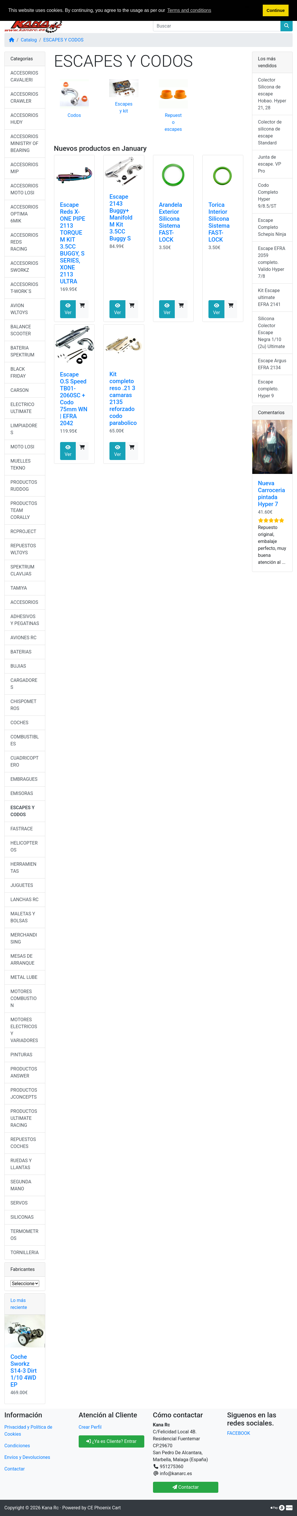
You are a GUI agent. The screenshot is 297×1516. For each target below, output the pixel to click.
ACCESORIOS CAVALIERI (24, 76)
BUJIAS (18, 666)
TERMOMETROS (24, 1235)
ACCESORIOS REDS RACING (24, 242)
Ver (67, 309)
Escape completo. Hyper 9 (268, 389)
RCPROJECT (23, 531)
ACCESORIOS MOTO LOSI (24, 189)
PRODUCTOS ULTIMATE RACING (23, 1118)
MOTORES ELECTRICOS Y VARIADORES (24, 1030)
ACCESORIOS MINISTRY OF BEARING (24, 143)
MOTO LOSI (22, 447)
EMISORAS (21, 793)
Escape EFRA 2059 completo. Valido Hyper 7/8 (271, 262)
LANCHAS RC (24, 899)
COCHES (19, 722)
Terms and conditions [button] (189, 10)
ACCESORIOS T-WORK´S (24, 288)
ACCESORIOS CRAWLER (24, 97)
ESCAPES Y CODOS (63, 40)
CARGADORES (23, 684)
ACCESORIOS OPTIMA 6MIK (24, 214)
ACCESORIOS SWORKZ (24, 266)
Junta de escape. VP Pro (269, 164)
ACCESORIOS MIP (24, 168)
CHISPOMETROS (23, 705)
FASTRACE (21, 829)
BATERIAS (20, 652)
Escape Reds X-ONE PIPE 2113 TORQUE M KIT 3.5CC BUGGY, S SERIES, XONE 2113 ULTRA (72, 243)
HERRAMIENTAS (23, 867)
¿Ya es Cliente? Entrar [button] (111, 1441)
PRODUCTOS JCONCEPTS (23, 1093)
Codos (74, 115)
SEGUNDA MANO (20, 1185)
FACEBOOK (238, 1433)
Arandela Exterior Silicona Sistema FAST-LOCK (170, 222)
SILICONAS (22, 1217)
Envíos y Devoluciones (27, 1457)
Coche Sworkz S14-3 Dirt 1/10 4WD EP (23, 1370)
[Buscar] (217, 25)
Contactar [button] (185, 1487)
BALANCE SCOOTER (20, 330)
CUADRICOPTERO (24, 761)
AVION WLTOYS (19, 309)
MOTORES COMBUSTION (23, 998)
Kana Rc (50, 1507)
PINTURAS (21, 1054)
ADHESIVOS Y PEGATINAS (24, 620)
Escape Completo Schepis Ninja (272, 227)
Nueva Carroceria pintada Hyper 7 (271, 494)
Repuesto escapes (173, 122)
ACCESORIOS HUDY (24, 119)
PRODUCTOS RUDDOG (23, 485)
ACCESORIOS (24, 602)
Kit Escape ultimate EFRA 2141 (269, 297)
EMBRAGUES (23, 779)
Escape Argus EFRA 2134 (272, 364)
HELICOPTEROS (24, 846)
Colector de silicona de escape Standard (270, 132)
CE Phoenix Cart (104, 1507)
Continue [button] (276, 10)
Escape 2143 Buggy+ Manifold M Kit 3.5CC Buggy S (120, 217)
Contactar (14, 1469)
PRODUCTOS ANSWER (23, 1072)
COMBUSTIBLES (24, 740)
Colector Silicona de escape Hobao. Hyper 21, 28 (272, 94)
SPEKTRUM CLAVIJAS (22, 570)
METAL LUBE (23, 977)
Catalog (29, 40)
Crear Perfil (90, 1427)
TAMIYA (18, 588)
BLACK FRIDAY (18, 372)
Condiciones (17, 1445)
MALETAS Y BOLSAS (22, 917)
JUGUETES (21, 885)
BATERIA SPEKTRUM (22, 351)
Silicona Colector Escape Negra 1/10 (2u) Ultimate (271, 332)
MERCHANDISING (23, 938)
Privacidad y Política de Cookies (28, 1430)
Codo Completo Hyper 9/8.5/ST (268, 195)
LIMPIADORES (23, 429)
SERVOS (19, 1203)
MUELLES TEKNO (20, 464)
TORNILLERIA (24, 1252)
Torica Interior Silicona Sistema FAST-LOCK (219, 222)
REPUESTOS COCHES (23, 1143)
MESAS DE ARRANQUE (22, 959)
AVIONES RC (23, 637)
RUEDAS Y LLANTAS (21, 1164)
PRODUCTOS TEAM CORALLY (23, 510)
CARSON (19, 390)
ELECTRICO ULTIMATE (22, 408)
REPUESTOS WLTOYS (23, 549)
